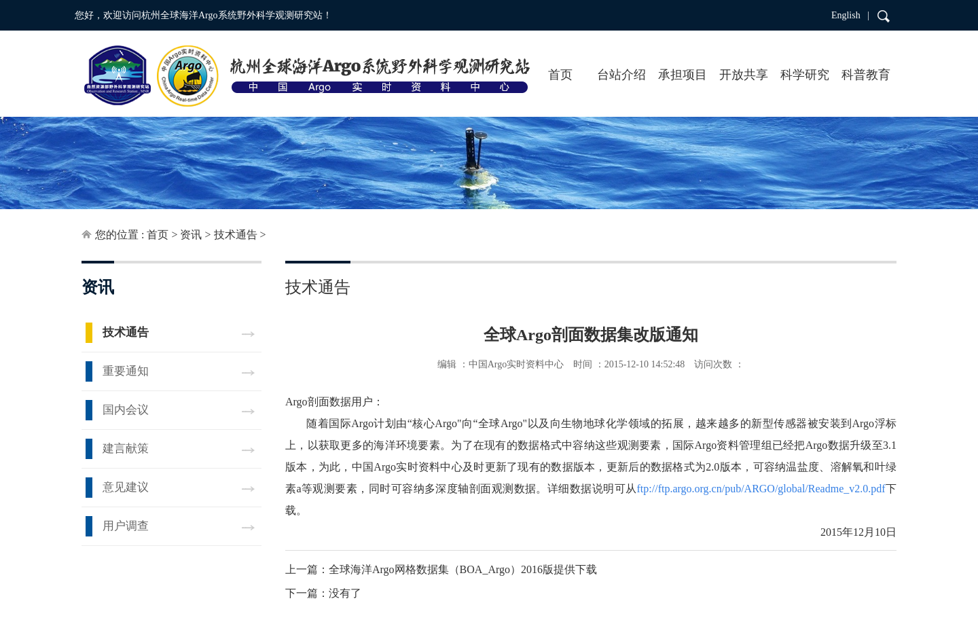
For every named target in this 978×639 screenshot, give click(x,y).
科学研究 (804, 74)
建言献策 (126, 448)
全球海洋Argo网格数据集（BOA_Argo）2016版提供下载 (463, 569)
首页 (560, 74)
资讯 (191, 234)
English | (850, 15)
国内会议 (126, 409)
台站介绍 (621, 74)
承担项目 (682, 74)
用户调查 (126, 525)
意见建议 (126, 487)
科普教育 (865, 74)
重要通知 (126, 371)
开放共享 (743, 74)
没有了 (345, 593)
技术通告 (235, 234)
